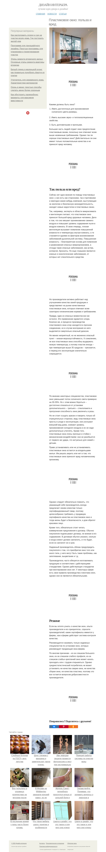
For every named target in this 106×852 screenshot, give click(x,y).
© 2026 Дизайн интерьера (19, 843)
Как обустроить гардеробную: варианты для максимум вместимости (24, 98)
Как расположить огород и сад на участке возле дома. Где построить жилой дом (27, 38)
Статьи (63, 13)
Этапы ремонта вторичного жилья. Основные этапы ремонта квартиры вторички (27, 62)
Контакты (42, 843)
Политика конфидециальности (48, 846)
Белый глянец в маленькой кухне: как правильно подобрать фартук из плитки (27, 72)
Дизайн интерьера (53, 5)
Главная (40, 13)
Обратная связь (72, 843)
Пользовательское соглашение (55, 843)
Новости (52, 13)
